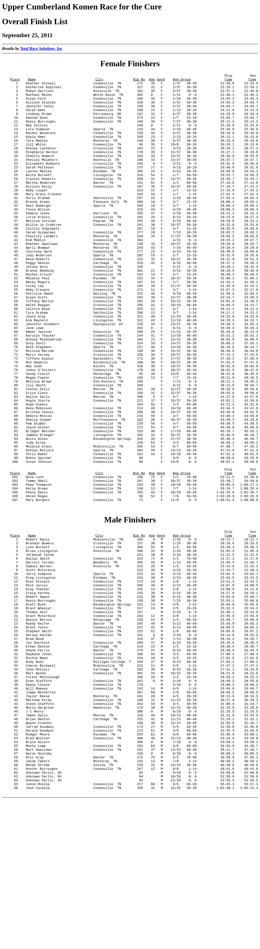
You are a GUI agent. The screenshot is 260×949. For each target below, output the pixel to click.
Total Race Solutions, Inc (41, 48)
